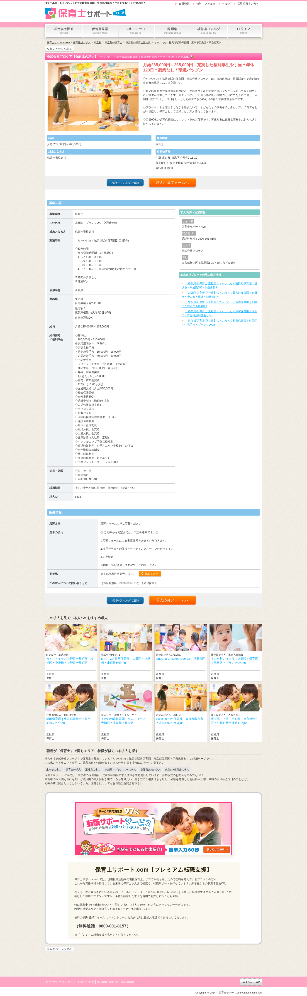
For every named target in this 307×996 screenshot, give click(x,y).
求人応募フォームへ (172, 182)
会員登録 (184, 3)
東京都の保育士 (113, 42)
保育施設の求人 (81, 42)
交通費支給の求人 (151, 769)
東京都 (97, 42)
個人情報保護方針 (108, 982)
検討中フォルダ (205, 3)
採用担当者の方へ (248, 3)
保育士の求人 (73, 769)
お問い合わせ (86, 982)
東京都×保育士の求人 (177, 769)
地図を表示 (151, 573)
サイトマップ (67, 982)
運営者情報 (128, 982)
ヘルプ (226, 3)
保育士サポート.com (58, 42)
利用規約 (51, 982)
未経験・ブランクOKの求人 (120, 769)
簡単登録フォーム (94, 917)
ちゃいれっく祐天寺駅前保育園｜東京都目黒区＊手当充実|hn (188, 42)
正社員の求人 (92, 769)
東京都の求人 (53, 769)
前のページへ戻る (61, 48)
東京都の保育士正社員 (138, 42)
